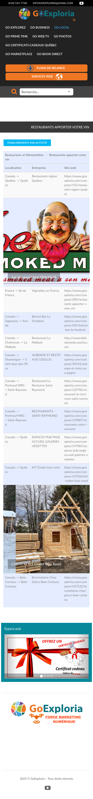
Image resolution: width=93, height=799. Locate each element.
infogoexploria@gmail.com (53, 3)
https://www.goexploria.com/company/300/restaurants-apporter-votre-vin (75, 299)
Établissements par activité (27, 142)
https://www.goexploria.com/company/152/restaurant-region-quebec (75, 185)
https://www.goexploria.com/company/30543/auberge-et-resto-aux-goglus (75, 363)
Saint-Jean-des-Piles (16, 363)
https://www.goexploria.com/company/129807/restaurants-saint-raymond (75, 420)
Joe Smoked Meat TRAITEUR (33, 277)
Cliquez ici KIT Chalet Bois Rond (36, 564)
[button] (10, 656)
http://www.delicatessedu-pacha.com (76, 342)
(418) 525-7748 (17, 3)
